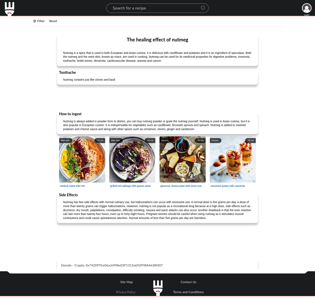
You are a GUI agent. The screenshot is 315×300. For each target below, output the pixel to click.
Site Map (126, 282)
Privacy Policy (126, 292)
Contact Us (188, 282)
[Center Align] (204, 6)
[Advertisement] (157, 98)
